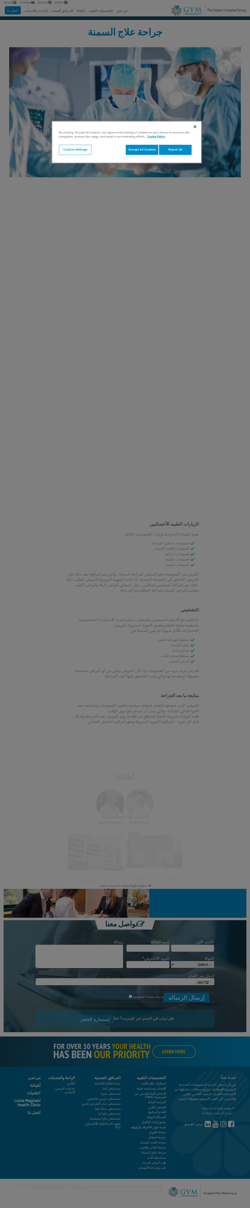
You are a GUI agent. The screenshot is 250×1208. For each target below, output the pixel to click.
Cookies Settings (75, 149)
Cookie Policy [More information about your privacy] (156, 136)
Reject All (175, 149)
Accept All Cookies (142, 149)
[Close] (195, 126)
